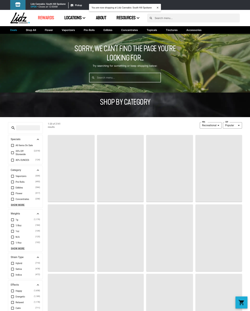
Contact (97, 179)
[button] (57, 5)
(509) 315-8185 (179, 181)
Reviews (97, 184)
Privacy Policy (221, 209)
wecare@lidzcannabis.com (146, 185)
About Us (102, 158)
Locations (75, 18)
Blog (95, 189)
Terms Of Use (239, 209)
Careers (97, 194)
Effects (63, 179)
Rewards (46, 18)
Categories (67, 169)
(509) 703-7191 (139, 181)
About (101, 18)
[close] (158, 8)
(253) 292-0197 (219, 181)
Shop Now (66, 159)
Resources (128, 18)
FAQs (95, 174)
